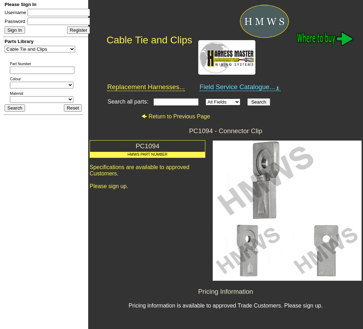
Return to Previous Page (175, 116)
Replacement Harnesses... (146, 87)
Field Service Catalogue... (240, 87)
